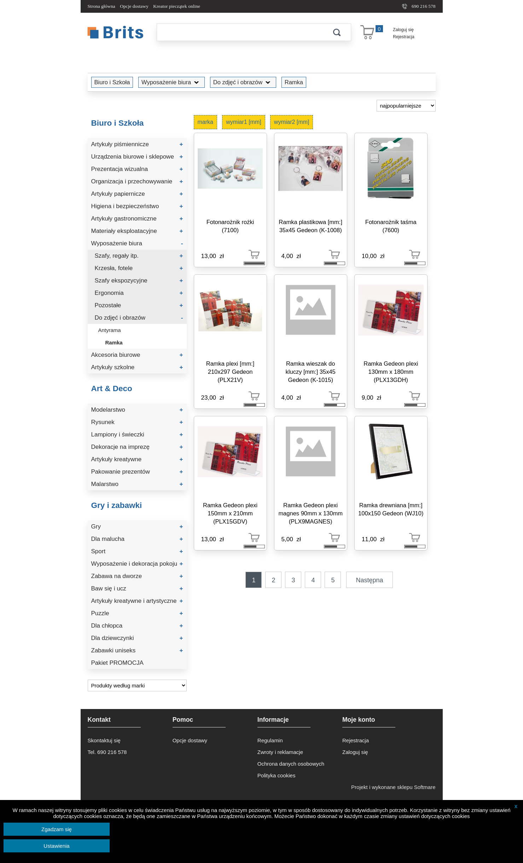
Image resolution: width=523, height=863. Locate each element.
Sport (137, 551)
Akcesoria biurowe (137, 355)
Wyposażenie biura (171, 82)
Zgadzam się (56, 829)
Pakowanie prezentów (137, 471)
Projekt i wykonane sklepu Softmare (393, 787)
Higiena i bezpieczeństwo (137, 206)
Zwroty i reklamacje (280, 752)
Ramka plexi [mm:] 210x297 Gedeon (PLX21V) (230, 371)
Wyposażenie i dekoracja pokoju (137, 564)
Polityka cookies (276, 775)
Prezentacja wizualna (137, 169)
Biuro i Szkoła (112, 82)
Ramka (294, 82)
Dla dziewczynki (137, 638)
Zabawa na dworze (137, 576)
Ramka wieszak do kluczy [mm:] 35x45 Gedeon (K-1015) (311, 371)
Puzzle (137, 613)
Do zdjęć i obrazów (243, 82)
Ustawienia (56, 846)
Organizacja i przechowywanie (137, 181)
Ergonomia (139, 293)
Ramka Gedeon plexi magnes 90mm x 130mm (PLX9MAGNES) (310, 513)
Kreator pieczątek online (176, 6)
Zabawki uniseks (137, 650)
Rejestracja (403, 36)
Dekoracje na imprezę (137, 447)
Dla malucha (137, 539)
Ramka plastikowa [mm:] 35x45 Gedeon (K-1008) (310, 226)
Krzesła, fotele (139, 268)
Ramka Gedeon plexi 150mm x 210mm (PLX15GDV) (230, 513)
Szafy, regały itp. (139, 256)
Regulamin (270, 740)
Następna (369, 580)
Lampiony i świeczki (137, 434)
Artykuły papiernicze (137, 194)
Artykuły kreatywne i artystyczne (137, 601)
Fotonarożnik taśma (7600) (391, 226)
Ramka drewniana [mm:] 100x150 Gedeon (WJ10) (390, 509)
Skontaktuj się (104, 740)
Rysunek (137, 422)
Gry (137, 526)
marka (205, 122)
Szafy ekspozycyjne (139, 280)
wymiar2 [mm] (291, 122)
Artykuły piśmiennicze (137, 144)
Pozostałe (139, 305)
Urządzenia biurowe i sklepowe (137, 156)
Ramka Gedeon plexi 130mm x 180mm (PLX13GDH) (391, 371)
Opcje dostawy (134, 6)
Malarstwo (137, 484)
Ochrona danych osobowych (290, 764)
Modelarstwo (137, 410)
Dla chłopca (137, 625)
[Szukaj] (240, 32)
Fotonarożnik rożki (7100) (230, 226)
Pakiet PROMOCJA (117, 662)
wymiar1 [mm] (243, 122)
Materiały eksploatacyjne (137, 231)
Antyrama (109, 330)
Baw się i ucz (137, 588)
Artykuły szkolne (137, 367)
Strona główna (101, 6)
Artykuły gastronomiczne (137, 218)
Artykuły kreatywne (137, 459)
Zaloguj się (403, 29)
